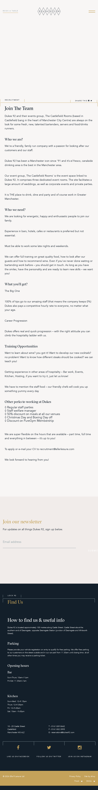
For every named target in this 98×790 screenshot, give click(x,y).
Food (76, 781)
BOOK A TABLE (10, 11)
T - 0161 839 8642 (57, 726)
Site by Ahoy (89, 776)
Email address (12, 542)
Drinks (88, 781)
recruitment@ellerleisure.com (57, 449)
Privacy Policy (75, 776)
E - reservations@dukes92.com (61, 732)
